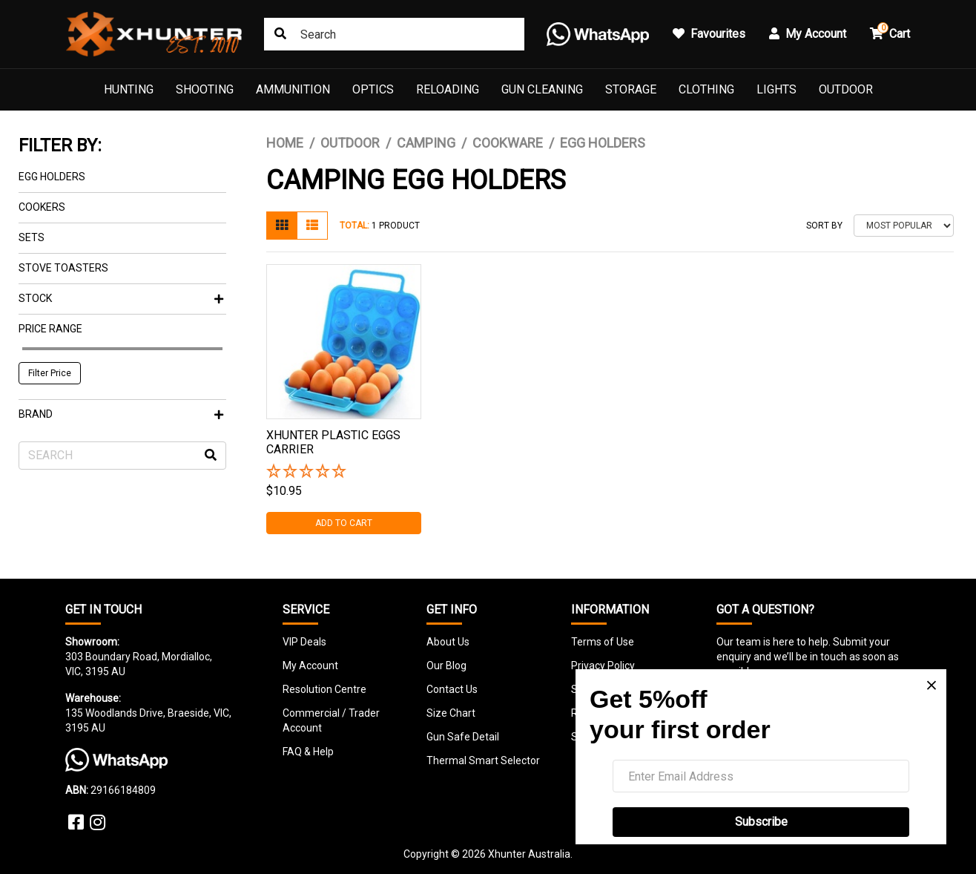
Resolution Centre (324, 689)
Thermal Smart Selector (483, 760)
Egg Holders (52, 177)
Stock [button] (121, 298)
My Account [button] (807, 34)
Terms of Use (602, 642)
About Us (447, 642)
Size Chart (450, 713)
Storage (630, 89)
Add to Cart (343, 523)
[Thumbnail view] (281, 225)
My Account (310, 665)
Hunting (129, 89)
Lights (776, 89)
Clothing (706, 89)
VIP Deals (304, 642)
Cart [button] (890, 31)
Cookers (42, 207)
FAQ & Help (308, 752)
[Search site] (280, 34)
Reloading (447, 89)
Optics (373, 89)
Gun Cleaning (542, 89)
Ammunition (293, 89)
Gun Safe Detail (462, 737)
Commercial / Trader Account (331, 720)
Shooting (205, 89)
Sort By (824, 225)
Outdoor (846, 89)
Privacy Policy (603, 665)
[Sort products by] (904, 225)
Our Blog (446, 665)
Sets (31, 237)
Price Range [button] (50, 329)
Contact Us (452, 689)
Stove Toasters (63, 268)
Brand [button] (121, 414)
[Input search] (394, 34)
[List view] (312, 225)
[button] (343, 472)
